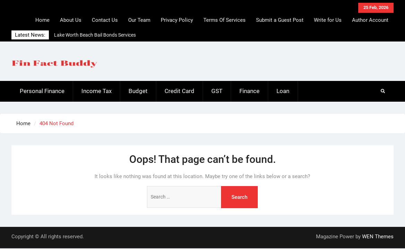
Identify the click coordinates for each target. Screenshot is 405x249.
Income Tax (96, 90)
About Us (70, 20)
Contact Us (105, 20)
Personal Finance (42, 90)
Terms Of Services (224, 20)
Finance (249, 90)
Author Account (370, 20)
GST (216, 90)
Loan (282, 90)
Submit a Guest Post (279, 20)
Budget (138, 90)
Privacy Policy (177, 20)
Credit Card (179, 90)
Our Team (139, 20)
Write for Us (328, 20)
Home (42, 20)
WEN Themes (378, 236)
